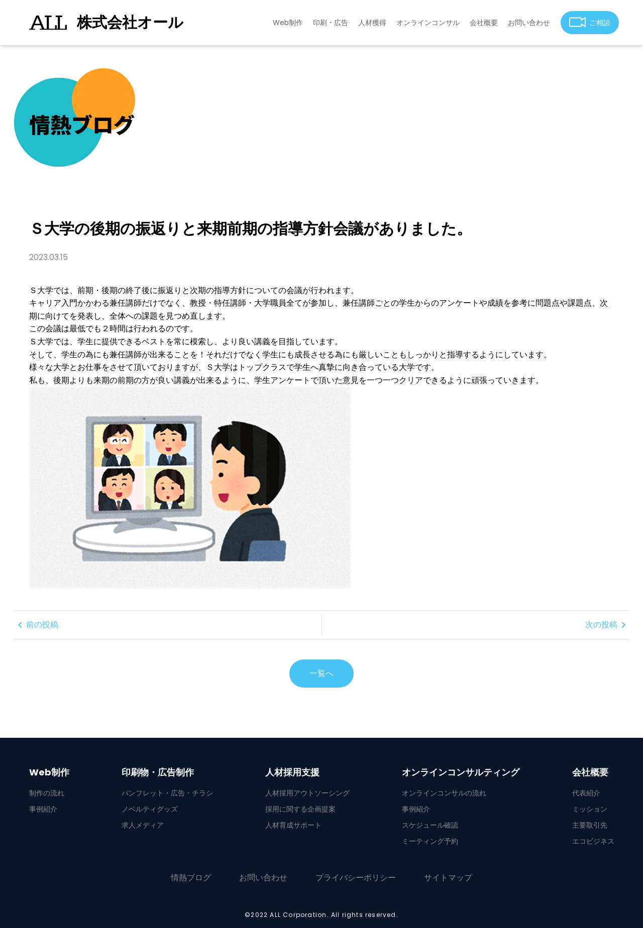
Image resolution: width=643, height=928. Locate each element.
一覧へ (321, 673)
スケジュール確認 (430, 825)
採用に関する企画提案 (300, 809)
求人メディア (143, 825)
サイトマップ (448, 877)
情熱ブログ (191, 877)
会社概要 (484, 23)
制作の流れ (46, 793)
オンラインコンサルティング (460, 772)
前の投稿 (36, 625)
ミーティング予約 (430, 841)
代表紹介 (586, 793)
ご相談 (590, 22)
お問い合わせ (529, 23)
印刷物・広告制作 (158, 772)
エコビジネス (593, 841)
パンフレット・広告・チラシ (167, 793)
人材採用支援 (292, 772)
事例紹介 (43, 809)
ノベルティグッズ (150, 809)
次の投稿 (607, 625)
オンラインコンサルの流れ (444, 793)
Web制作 (288, 23)
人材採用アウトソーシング (307, 793)
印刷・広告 (330, 23)
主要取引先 (589, 825)
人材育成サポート (293, 825)
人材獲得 (372, 23)
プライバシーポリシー (355, 877)
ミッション (589, 809)
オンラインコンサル (428, 23)
